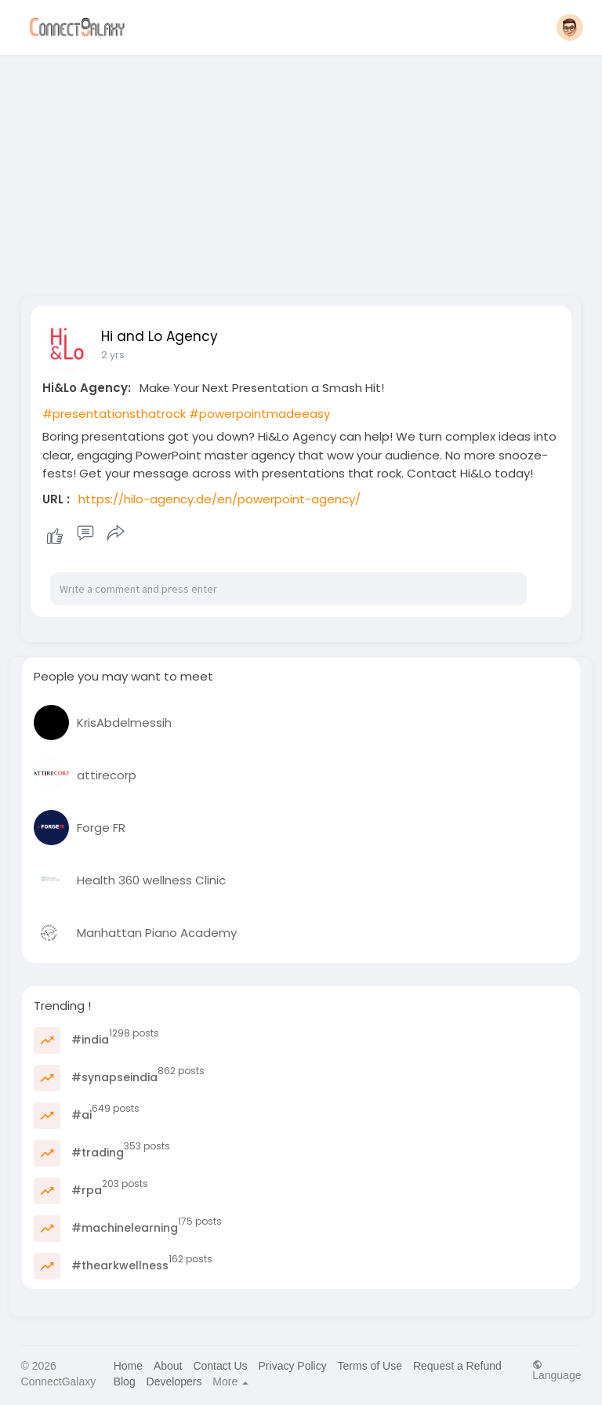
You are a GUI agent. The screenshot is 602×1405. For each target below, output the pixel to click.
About (168, 1366)
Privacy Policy (293, 1366)
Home (128, 1366)
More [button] (230, 1381)
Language (556, 1370)
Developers (174, 1381)
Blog (125, 1381)
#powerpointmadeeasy (259, 413)
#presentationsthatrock (114, 413)
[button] (570, 27)
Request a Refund (457, 1366)
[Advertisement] (301, 171)
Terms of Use (370, 1366)
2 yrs (113, 354)
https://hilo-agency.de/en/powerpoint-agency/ (219, 499)
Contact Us (220, 1366)
